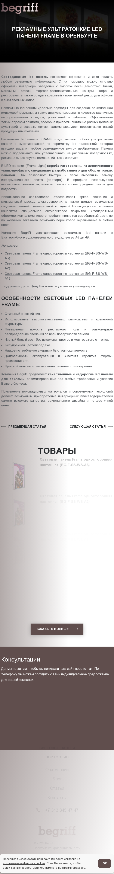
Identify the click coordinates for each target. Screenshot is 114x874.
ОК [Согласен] (105, 863)
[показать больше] (57, 629)
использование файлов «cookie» (24, 863)
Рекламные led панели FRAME (26, 139)
